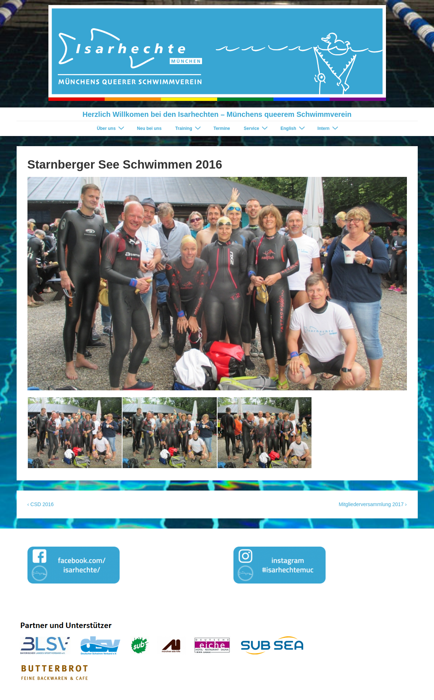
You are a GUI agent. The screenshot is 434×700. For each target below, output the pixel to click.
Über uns (111, 128)
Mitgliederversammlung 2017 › (373, 504)
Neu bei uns (149, 128)
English (293, 128)
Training (189, 128)
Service (257, 128)
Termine (222, 128)
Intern (329, 128)
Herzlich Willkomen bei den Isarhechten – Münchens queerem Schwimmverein (216, 114)
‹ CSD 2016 (40, 504)
